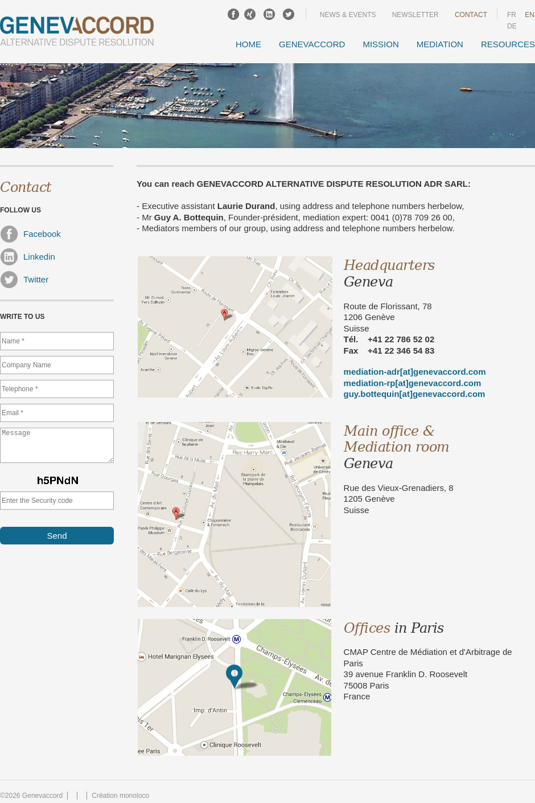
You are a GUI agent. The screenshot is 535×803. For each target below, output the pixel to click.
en (529, 15)
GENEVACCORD (312, 44)
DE (512, 26)
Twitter (24, 279)
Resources (508, 44)
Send (57, 542)
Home (248, 44)
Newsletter (415, 15)
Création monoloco (120, 796)
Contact (471, 15)
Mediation (440, 44)
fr (511, 15)
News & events (348, 15)
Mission (380, 44)
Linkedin (27, 256)
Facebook (30, 234)
